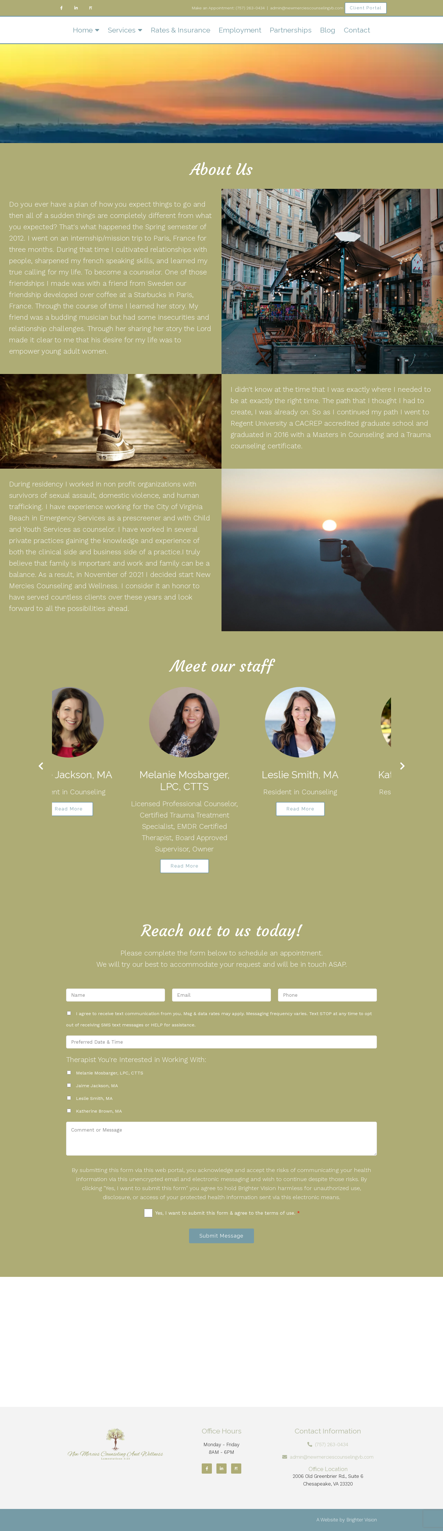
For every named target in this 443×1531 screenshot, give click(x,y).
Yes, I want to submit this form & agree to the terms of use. (227, 1213)
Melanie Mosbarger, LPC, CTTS (109, 1073)
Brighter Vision (361, 1520)
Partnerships (291, 30)
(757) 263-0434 (250, 8)
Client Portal (366, 7)
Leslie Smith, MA (94, 1098)
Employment (240, 30)
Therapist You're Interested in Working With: (136, 1060)
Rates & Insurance (180, 30)
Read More (106, 809)
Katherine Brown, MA (99, 1111)
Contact (357, 30)
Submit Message (221, 1236)
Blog (327, 30)
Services (122, 30)
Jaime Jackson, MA (97, 1085)
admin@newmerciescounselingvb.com (331, 1457)
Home (83, 30)
